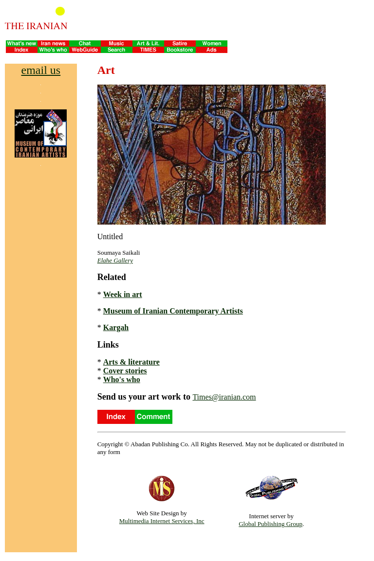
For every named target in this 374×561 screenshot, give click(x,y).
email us (41, 70)
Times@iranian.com (224, 397)
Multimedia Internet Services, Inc (162, 521)
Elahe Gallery (115, 260)
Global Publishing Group (270, 523)
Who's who (121, 379)
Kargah (116, 327)
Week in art (122, 294)
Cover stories (125, 371)
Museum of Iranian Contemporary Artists (173, 311)
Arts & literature (131, 362)
